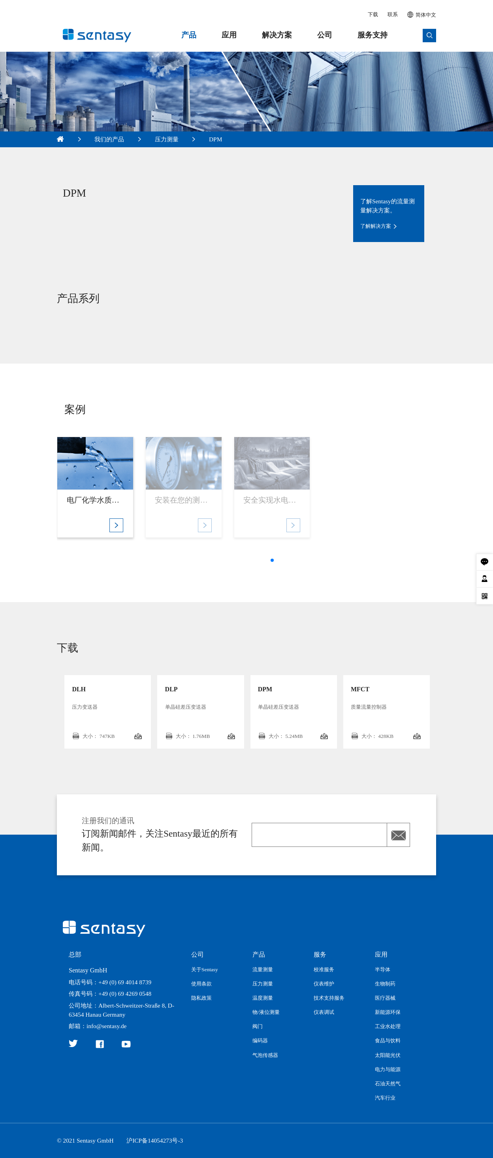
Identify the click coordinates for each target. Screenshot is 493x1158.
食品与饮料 (388, 1041)
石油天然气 (388, 1084)
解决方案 (277, 35)
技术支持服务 (329, 998)
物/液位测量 (266, 1012)
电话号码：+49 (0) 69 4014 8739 (110, 982)
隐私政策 (201, 998)
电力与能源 (388, 1069)
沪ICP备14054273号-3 (154, 1140)
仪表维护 (324, 984)
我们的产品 (109, 139)
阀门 (257, 1026)
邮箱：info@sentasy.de (97, 1026)
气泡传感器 (265, 1055)
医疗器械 (385, 998)
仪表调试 (324, 1012)
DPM (215, 139)
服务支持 (373, 35)
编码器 (260, 1041)
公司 (324, 35)
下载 (373, 14)
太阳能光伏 (388, 1055)
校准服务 (324, 969)
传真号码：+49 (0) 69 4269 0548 (110, 993)
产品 (188, 35)
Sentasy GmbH (88, 970)
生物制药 (385, 984)
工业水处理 (388, 1026)
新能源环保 (388, 1012)
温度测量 (262, 998)
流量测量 (262, 969)
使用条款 (201, 984)
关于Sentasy (204, 969)
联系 (393, 14)
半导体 (382, 969)
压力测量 (167, 139)
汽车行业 (385, 1098)
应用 (229, 35)
